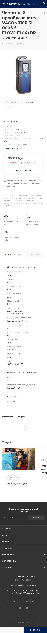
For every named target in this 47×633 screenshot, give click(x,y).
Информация (9, 561)
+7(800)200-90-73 (24, 577)
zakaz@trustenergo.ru (25, 585)
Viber (39, 601)
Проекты (7, 548)
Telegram (14, 601)
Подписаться (36, 517)
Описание (34, 255)
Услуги (6, 542)
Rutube (26, 601)
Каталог (6, 529)
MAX (33, 601)
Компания (8, 554)
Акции (5, 535)
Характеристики (13, 255)
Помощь (6, 567)
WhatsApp (20, 607)
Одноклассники (20, 601)
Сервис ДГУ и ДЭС (17, 483)
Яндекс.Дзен (26, 607)
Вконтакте (7, 601)
